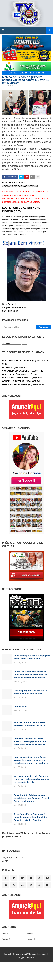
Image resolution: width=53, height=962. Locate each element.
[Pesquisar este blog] (19, 327)
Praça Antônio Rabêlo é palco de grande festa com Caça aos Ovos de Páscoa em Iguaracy (32, 798)
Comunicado (20, 706)
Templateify (18, 954)
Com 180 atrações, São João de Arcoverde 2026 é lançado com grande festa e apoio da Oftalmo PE (31, 760)
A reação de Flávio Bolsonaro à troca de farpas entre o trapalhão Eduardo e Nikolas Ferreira (30, 817)
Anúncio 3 (6, 939)
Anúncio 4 (31, 939)
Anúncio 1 (6, 933)
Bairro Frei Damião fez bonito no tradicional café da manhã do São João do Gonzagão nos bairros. (30, 674)
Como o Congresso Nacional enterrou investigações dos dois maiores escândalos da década (30, 741)
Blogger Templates (26, 957)
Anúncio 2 (31, 933)
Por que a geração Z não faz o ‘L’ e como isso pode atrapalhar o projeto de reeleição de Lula (32, 779)
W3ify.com (31, 954)
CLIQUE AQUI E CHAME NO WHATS (13, 859)
